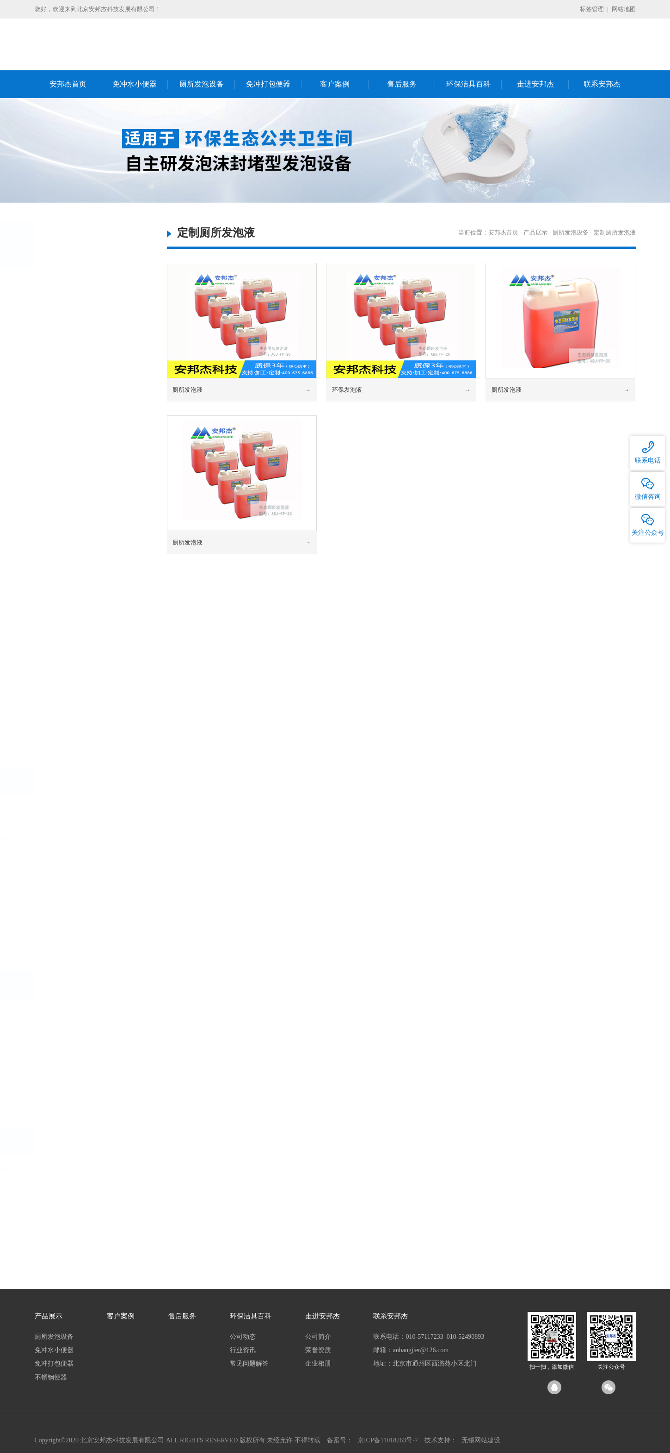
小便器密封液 (68, 506)
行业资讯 (243, 1350)
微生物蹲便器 (68, 680)
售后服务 (402, 84)
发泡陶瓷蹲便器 (71, 306)
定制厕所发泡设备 (74, 366)
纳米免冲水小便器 (116, 1093)
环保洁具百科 (468, 84)
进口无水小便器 (71, 446)
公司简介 (318, 1336)
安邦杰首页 (67, 84)
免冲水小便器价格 (59, 1038)
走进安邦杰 (535, 84)
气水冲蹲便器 (68, 665)
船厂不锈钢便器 (71, 740)
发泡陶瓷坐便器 (71, 337)
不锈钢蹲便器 (68, 695)
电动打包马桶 (68, 601)
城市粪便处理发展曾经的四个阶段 (85, 940)
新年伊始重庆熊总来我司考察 (78, 839)
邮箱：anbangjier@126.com (411, 1350)
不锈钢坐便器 (68, 710)
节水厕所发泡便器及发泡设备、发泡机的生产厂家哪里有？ (88, 875)
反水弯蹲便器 (68, 725)
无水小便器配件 (71, 461)
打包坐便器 (65, 571)
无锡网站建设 (480, 1440)
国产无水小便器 (71, 431)
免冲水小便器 (134, 84)
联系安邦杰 (602, 84)
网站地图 (624, 9)
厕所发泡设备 (201, 84)
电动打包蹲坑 (68, 585)
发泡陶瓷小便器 (71, 351)
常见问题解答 (249, 1363)
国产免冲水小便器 (116, 1075)
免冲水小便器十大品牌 (59, 1075)
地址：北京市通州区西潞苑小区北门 (425, 1363)
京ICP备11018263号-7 (387, 1440)
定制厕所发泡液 (71, 381)
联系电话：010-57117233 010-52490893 (428, 1336)
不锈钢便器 (60, 642)
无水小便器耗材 (71, 476)
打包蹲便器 (65, 556)
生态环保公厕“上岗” (65, 910)
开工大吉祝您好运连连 (69, 809)
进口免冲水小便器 (59, 1093)
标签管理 (592, 9)
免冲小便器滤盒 (71, 491)
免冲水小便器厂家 (59, 1056)
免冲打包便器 (268, 84)
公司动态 (243, 1336)
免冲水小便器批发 (116, 1038)
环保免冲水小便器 (116, 1056)
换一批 (135, 984)
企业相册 (318, 1363)
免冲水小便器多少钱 (116, 1019)
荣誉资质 (318, 1350)
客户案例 (335, 84)
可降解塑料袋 (68, 615)
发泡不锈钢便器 (71, 322)
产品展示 (535, 232)
